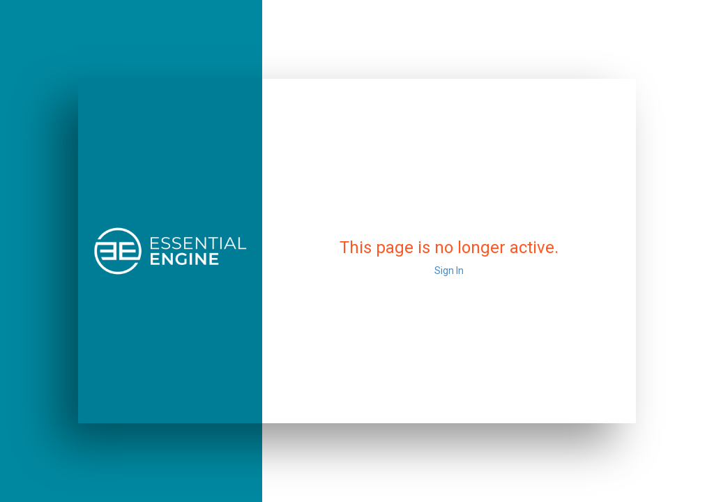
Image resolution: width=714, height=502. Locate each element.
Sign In (449, 270)
